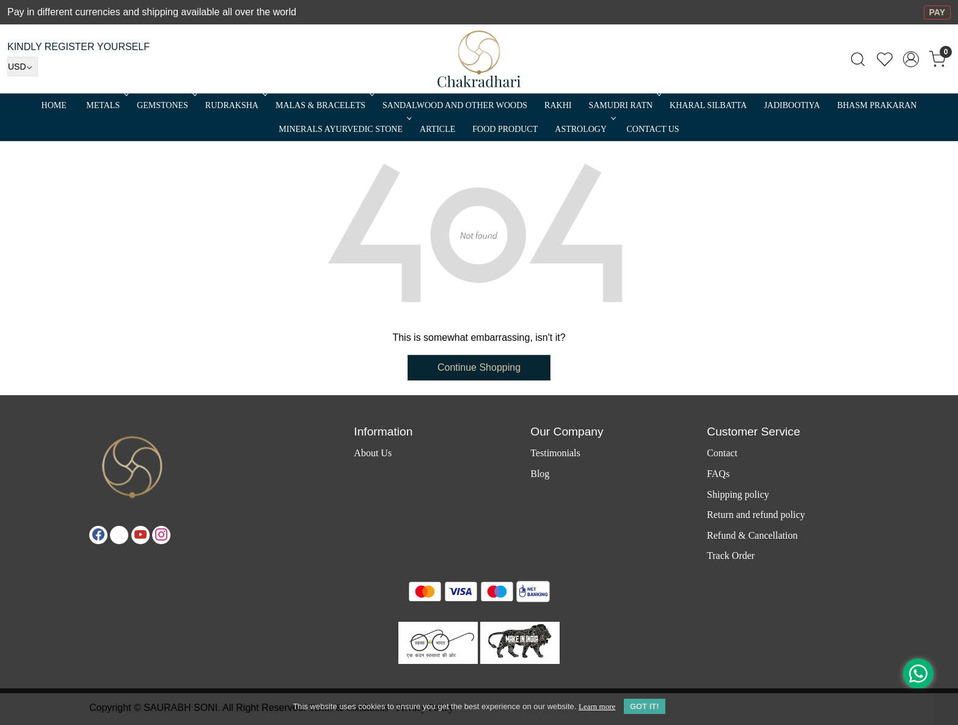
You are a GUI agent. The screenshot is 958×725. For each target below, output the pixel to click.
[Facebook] (98, 535)
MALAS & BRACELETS (324, 105)
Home (54, 105)
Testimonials (555, 453)
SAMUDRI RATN (623, 105)
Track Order (731, 555)
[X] (119, 535)
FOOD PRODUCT (505, 129)
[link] (857, 59)
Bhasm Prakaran (876, 105)
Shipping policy (738, 494)
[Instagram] (161, 535)
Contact (722, 453)
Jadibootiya (792, 105)
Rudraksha (235, 105)
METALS (106, 105)
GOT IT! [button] (644, 706)
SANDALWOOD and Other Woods (454, 105)
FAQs (718, 473)
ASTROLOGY (584, 129)
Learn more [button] (597, 706)
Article (437, 129)
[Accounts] (911, 59)
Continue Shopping (479, 367)
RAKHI (557, 105)
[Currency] (22, 66)
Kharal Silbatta (708, 105)
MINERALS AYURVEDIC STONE (344, 129)
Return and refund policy (756, 514)
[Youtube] (140, 535)
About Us (373, 453)
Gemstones (166, 105)
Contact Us (653, 129)
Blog (539, 473)
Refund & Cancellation (752, 535)
